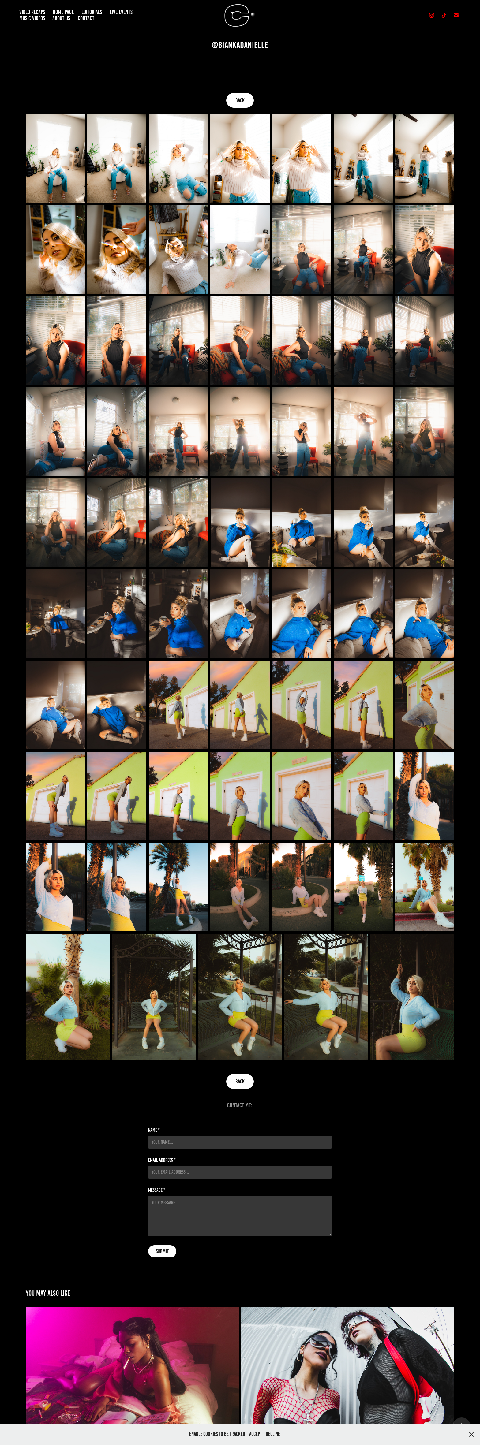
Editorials (91, 12)
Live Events (121, 12)
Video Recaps (32, 12)
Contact (86, 18)
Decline (273, 1434)
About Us (61, 18)
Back (240, 100)
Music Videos (32, 18)
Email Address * (162, 1160)
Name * (154, 1130)
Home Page (63, 12)
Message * (156, 1190)
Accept (255, 1434)
